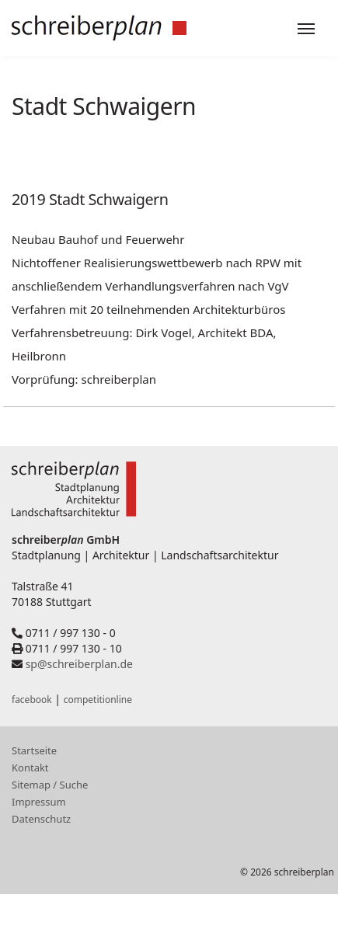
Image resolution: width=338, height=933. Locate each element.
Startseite (34, 750)
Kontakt (30, 768)
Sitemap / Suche (50, 785)
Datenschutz (41, 819)
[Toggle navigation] (306, 28)
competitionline (98, 699)
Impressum (39, 802)
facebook (32, 699)
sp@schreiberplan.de (79, 663)
